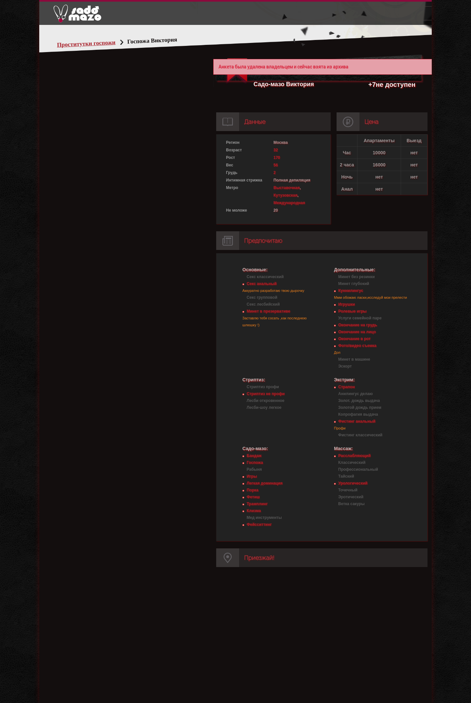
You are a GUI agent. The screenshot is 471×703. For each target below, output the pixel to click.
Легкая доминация (265, 483)
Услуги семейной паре (360, 318)
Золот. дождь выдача (359, 400)
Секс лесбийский (263, 304)
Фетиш (253, 497)
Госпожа (255, 462)
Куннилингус (350, 290)
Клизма (254, 510)
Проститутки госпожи (86, 43)
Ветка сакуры (351, 504)
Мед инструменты (264, 517)
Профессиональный (358, 469)
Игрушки (346, 304)
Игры (252, 476)
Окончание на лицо (357, 332)
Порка (252, 490)
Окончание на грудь (357, 325)
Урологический (352, 483)
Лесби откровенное (266, 400)
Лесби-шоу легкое (264, 407)
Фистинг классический (360, 435)
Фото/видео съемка (357, 345)
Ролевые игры (352, 311)
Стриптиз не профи (266, 393)
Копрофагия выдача (358, 414)
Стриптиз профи (263, 387)
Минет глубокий (353, 283)
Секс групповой (262, 297)
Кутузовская (285, 195)
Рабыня (254, 469)
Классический (351, 462)
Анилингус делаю (355, 393)
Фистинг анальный (356, 421)
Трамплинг (257, 504)
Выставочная (286, 187)
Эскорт (345, 366)
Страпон (346, 387)
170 (276, 157)
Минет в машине (354, 359)
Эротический (350, 497)
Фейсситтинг (259, 524)
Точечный (348, 490)
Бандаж (254, 455)
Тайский (346, 476)
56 (275, 165)
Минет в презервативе (268, 311)
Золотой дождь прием (359, 407)
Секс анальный (262, 283)
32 (275, 150)
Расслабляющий (354, 455)
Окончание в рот (354, 338)
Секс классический (265, 277)
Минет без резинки (356, 277)
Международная (289, 202)
